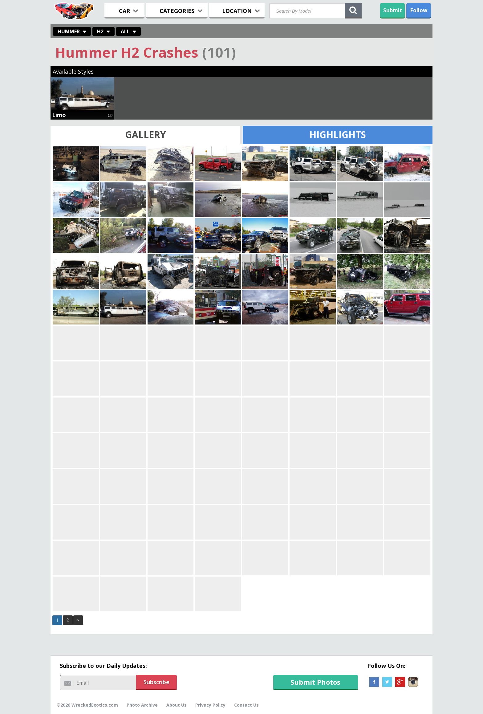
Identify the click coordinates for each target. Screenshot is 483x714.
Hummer (69, 31)
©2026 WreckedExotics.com (87, 705)
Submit (392, 10)
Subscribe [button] (156, 682)
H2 (100, 31)
